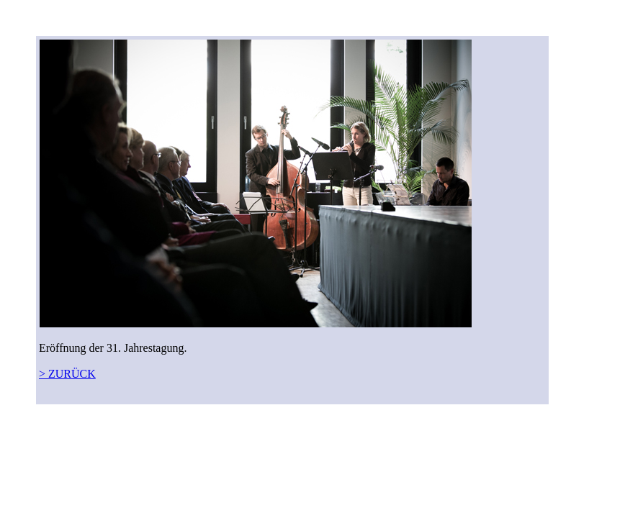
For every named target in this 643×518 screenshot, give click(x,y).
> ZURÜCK (67, 374)
